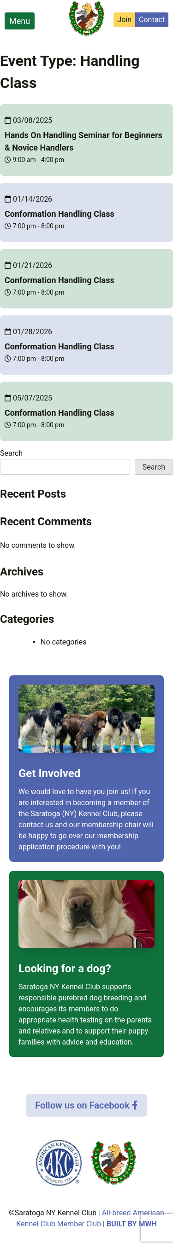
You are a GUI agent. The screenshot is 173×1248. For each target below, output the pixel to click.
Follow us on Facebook (86, 1105)
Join (124, 19)
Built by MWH (132, 1223)
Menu (19, 21)
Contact (152, 19)
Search (11, 453)
